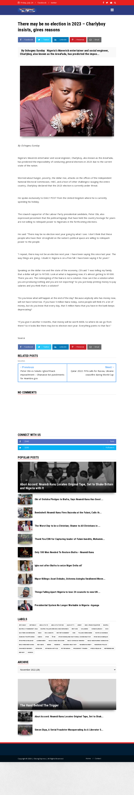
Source (21, 338)
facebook (42, 2)
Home (88, 758)
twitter (54, 2)
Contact (98, 758)
